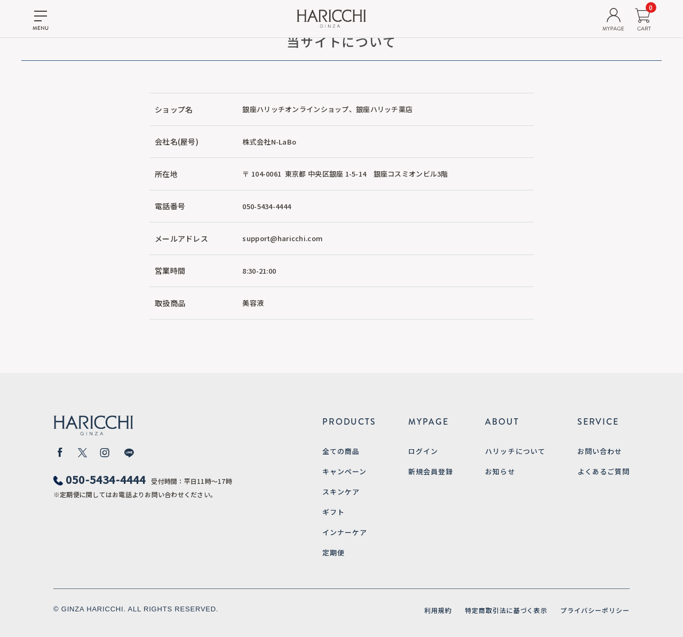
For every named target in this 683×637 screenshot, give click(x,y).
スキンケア (341, 492)
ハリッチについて (515, 451)
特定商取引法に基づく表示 (506, 610)
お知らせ (500, 471)
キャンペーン (344, 471)
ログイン (423, 451)
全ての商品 (341, 451)
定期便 (333, 552)
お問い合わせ (599, 451)
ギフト (333, 512)
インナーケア (344, 532)
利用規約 (438, 610)
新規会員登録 (430, 471)
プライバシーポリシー (595, 610)
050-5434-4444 (106, 479)
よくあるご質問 (603, 471)
